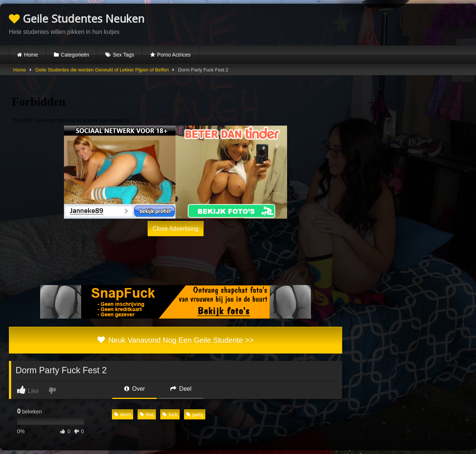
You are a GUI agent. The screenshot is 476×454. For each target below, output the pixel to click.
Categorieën (75, 55)
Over (134, 389)
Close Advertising (175, 229)
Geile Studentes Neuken (76, 18)
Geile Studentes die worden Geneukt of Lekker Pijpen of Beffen (102, 70)
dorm (122, 414)
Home (31, 55)
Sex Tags (123, 55)
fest (147, 414)
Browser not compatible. (380, 23)
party (194, 414)
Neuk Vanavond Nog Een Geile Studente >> (175, 340)
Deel (180, 389)
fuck (170, 414)
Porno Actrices (173, 55)
